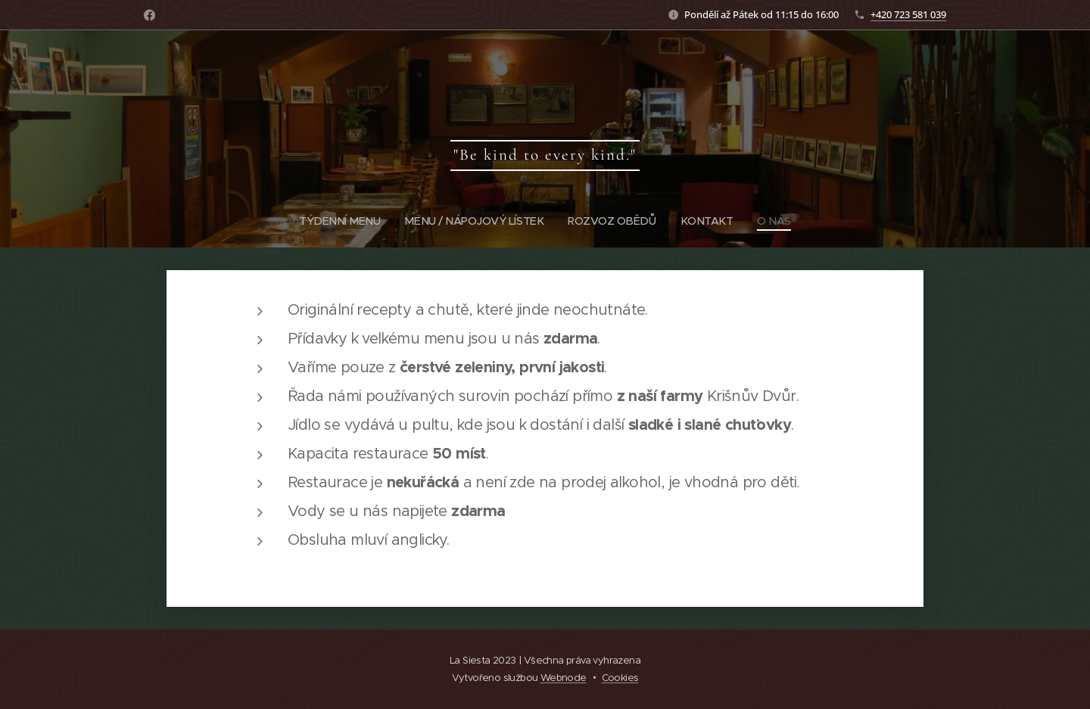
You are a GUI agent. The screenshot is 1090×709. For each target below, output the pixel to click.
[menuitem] (338, 221)
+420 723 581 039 (908, 14)
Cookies (620, 677)
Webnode (563, 677)
